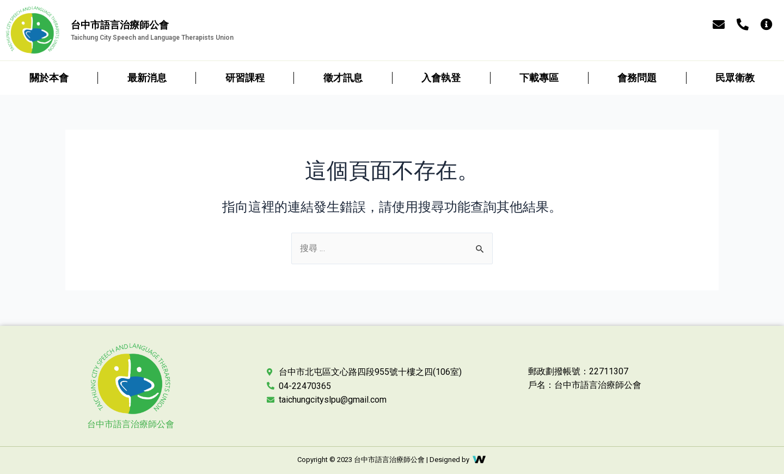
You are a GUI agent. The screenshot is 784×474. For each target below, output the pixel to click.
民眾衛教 (735, 77)
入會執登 (441, 77)
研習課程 (245, 77)
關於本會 (49, 77)
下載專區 (539, 77)
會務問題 (637, 77)
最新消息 (147, 77)
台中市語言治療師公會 (130, 424)
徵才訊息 (343, 77)
